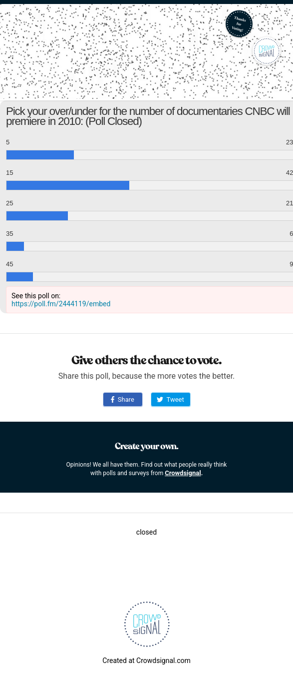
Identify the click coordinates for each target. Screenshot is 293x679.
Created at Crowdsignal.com (146, 661)
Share (122, 399)
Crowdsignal (183, 473)
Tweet (170, 399)
